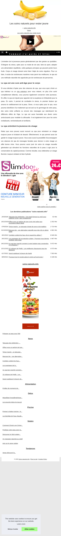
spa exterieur (22, 91)
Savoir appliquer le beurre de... (13, 379)
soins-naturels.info (30, 28)
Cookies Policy (42, 459)
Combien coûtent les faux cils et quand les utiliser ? (25, 235)
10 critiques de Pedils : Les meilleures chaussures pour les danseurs (28, 249)
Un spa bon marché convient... (12, 370)
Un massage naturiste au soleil (13, 439)
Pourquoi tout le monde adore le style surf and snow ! (26, 257)
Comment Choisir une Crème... (13, 425)
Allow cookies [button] (29, 529)
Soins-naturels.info (24, 459)
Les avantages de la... (10, 365)
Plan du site (33, 459)
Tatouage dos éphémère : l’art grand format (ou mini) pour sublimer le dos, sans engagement (27, 217)
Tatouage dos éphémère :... (11, 343)
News (29, 30)
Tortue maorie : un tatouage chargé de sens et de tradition (27, 226)
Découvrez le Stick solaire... (12, 434)
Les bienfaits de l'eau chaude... (13, 416)
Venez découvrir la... (9, 453)
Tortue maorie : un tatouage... (12, 352)
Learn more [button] (21, 524)
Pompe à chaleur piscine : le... (12, 411)
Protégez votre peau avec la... (12, 430)
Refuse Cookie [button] (13, 529)
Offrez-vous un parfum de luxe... (13, 347)
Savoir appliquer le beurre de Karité (20, 253)
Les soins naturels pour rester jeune (29, 33)
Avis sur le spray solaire (10, 443)
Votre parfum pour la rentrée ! (46, 207)
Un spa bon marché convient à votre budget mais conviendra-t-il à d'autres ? (29, 244)
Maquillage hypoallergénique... (12, 398)
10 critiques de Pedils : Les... (12, 374)
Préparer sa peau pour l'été (11, 333)
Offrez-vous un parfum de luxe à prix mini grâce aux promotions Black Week (25, 222)
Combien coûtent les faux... (11, 361)
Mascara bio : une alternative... (13, 356)
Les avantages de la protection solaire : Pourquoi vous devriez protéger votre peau (29, 239)
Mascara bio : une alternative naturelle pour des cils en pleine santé (28, 230)
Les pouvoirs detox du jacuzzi (12, 402)
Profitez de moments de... (11, 388)
